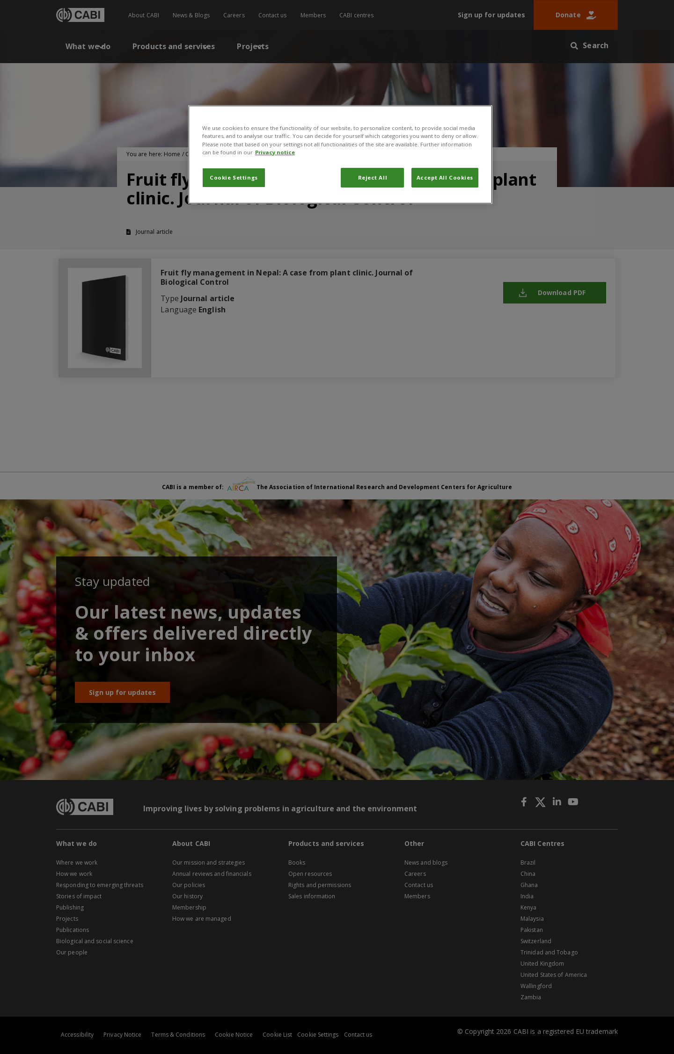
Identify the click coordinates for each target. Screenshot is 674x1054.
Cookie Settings (234, 177)
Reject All (373, 177)
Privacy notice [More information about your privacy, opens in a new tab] (275, 152)
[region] (340, 154)
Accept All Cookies (445, 177)
